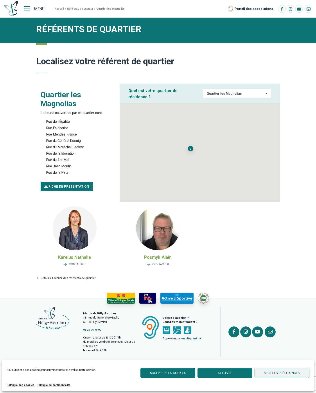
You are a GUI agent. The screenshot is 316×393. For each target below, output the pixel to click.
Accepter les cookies (168, 373)
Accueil (59, 8)
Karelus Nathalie (74, 257)
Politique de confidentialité (53, 385)
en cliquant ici (191, 338)
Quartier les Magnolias (224, 94)
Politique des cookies (20, 385)
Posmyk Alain (158, 257)
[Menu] (34, 9)
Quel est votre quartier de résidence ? (153, 93)
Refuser (225, 373)
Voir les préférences (282, 373)
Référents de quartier (80, 8)
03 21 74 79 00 (92, 329)
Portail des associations (254, 9)
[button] (67, 186)
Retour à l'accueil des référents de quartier (66, 278)
